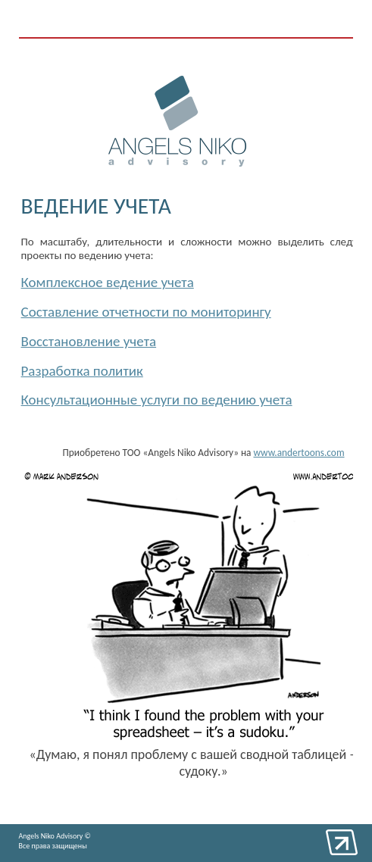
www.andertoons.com (299, 452)
